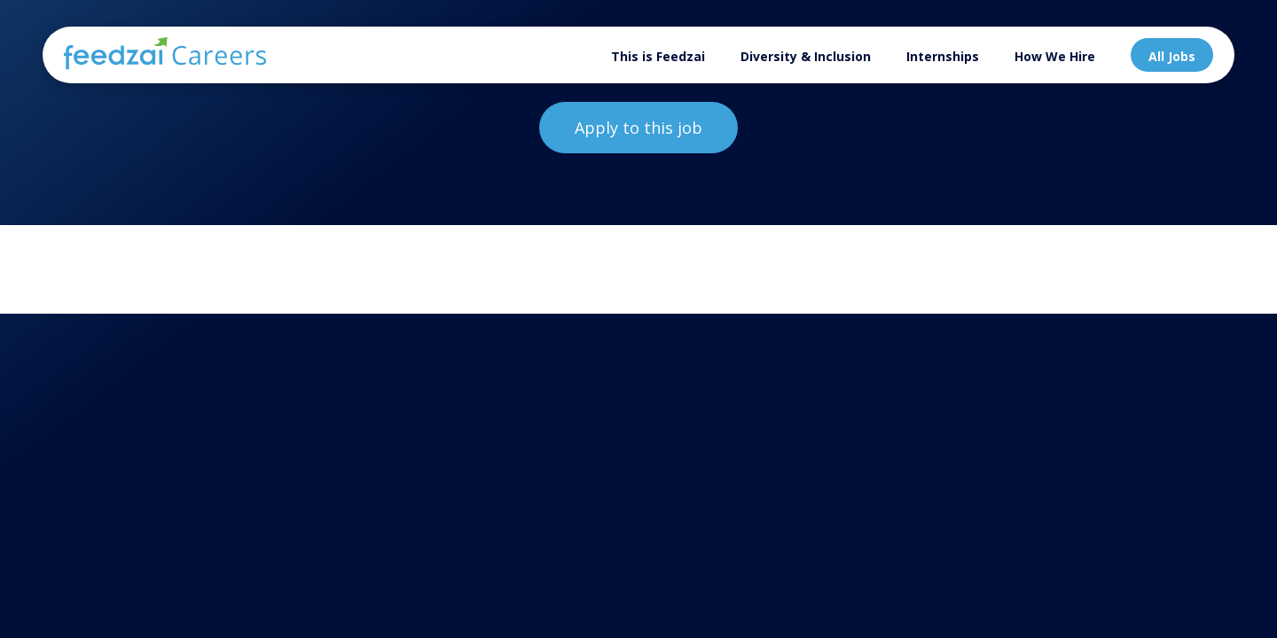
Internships (942, 56)
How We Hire (1055, 56)
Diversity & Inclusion (805, 56)
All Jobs (1171, 56)
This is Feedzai (658, 56)
